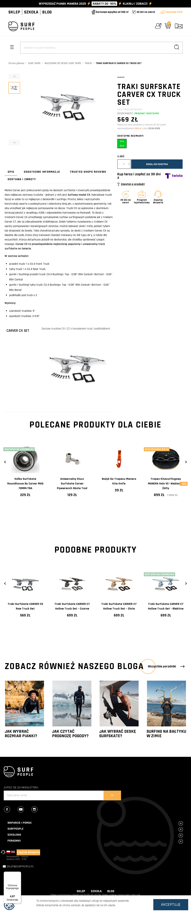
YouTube (24, 809)
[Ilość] (123, 164)
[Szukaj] (101, 48)
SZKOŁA (31, 12)
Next (186, 462)
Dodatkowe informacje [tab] (42, 172)
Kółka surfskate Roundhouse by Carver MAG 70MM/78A (25, 483)
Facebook (10, 809)
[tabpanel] (25, 473)
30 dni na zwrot (143, 12)
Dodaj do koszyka (157, 164)
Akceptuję (171, 904)
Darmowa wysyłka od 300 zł (110, 12)
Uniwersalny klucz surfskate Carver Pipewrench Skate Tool (72, 483)
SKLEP (14, 12)
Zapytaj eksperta (28, 852)
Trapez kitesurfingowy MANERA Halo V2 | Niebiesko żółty (166, 483)
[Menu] (19, 874)
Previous (5, 462)
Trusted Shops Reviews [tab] (88, 172)
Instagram (38, 809)
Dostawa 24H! (171, 12)
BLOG (47, 12)
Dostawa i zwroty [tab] (22, 179)
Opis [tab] (11, 172)
